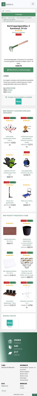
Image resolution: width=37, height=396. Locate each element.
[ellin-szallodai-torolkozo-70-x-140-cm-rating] (9, 255)
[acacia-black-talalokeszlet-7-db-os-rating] (9, 285)
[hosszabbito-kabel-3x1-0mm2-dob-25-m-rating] (27, 155)
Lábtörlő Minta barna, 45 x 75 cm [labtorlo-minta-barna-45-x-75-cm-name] (10, 240)
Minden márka (24, 374)
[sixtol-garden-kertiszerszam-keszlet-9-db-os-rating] (9, 121)
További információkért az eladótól (18, 100)
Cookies (22, 388)
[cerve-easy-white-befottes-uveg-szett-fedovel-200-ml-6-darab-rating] (27, 255)
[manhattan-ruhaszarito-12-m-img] (27, 293)
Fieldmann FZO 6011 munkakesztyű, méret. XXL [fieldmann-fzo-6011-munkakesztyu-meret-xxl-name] (10, 172)
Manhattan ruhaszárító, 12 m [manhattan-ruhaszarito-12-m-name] (26, 302)
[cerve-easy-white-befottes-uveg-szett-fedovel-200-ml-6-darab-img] (27, 263)
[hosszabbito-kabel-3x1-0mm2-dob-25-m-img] (27, 163)
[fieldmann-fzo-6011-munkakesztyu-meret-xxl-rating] (9, 155)
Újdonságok (23, 378)
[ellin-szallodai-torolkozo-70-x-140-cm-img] (9, 263)
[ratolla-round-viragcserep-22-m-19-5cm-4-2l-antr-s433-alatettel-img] (27, 231)
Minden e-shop (24, 376)
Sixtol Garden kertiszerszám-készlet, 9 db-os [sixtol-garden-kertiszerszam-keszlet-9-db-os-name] (9, 138)
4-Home (10, 90)
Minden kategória (24, 371)
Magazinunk (4, 386)
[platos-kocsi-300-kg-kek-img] (27, 192)
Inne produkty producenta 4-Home (15, 216)
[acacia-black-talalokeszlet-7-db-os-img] (9, 293)
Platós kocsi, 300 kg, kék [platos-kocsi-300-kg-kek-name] (27, 202)
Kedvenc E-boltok (9, 316)
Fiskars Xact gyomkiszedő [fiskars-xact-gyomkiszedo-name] (9, 202)
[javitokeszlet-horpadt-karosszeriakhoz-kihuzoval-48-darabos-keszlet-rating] (27, 121)
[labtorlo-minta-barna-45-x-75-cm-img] (9, 231)
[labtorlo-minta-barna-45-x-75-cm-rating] (9, 223)
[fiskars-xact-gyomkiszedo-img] (9, 192)
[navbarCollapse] (33, 4)
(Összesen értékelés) (18, 32)
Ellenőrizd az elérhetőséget (18, 70)
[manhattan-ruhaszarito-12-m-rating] (27, 285)
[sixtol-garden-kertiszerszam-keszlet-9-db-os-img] (9, 128)
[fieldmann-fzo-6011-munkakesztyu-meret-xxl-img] (9, 163)
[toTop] (34, 395)
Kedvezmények (24, 380)
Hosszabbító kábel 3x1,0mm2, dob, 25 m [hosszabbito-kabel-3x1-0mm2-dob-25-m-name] (27, 172)
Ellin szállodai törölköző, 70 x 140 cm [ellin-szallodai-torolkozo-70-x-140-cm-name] (9, 272)
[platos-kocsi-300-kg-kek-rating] (27, 185)
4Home (9, 92)
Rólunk (22, 386)
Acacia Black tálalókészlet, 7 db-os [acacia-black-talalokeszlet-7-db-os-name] (10, 302)
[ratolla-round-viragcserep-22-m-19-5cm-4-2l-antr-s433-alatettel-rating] (27, 223)
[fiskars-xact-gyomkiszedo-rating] (9, 185)
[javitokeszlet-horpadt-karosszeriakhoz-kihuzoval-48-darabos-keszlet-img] (27, 128)
